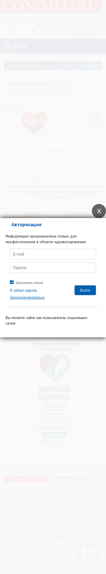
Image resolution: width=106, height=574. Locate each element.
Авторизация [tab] (26, 224)
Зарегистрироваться (27, 297)
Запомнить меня (29, 282)
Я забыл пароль (23, 290)
